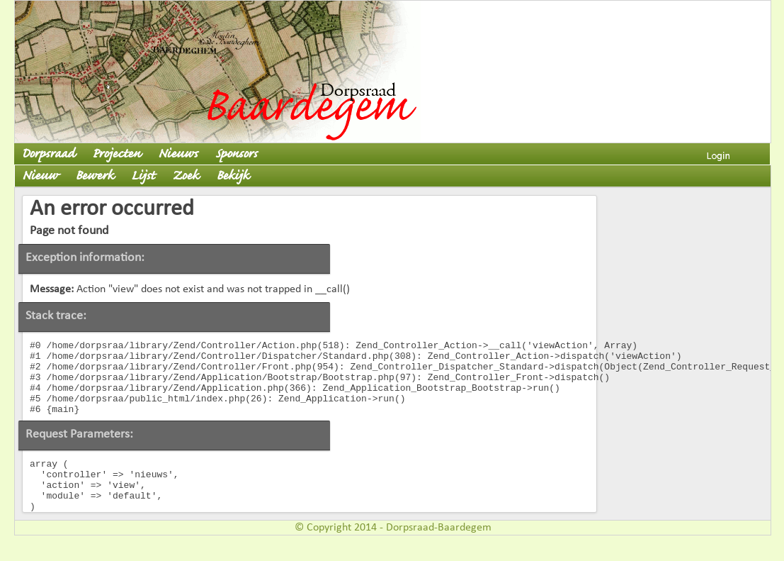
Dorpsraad (47, 154)
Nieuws (178, 154)
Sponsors (236, 154)
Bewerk (94, 176)
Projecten (116, 154)
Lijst (142, 176)
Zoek (185, 176)
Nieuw (39, 176)
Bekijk (232, 176)
